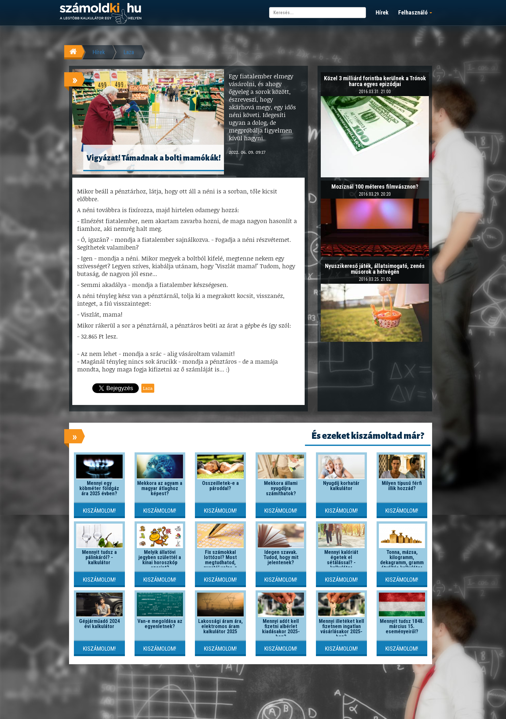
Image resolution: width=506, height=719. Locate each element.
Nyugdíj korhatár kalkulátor (341, 485)
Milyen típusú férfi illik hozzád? (402, 485)
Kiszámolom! (99, 510)
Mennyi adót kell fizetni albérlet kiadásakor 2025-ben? (281, 629)
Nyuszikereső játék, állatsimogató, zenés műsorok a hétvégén (375, 268)
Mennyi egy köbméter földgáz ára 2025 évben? (99, 488)
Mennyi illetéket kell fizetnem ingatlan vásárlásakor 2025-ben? (341, 629)
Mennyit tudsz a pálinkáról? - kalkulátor (99, 557)
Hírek (382, 12)
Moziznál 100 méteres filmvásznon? (374, 186)
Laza (129, 52)
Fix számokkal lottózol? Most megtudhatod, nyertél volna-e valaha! (220, 562)
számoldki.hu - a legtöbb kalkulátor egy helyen (100, 13)
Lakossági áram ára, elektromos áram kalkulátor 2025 (220, 626)
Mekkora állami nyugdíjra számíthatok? (281, 488)
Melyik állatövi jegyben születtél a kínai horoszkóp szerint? (159, 560)
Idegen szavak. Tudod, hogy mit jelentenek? (281, 557)
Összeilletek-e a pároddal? (220, 485)
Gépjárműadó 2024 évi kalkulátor (99, 623)
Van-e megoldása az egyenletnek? (159, 623)
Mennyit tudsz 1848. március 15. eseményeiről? (402, 626)
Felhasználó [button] (415, 12)
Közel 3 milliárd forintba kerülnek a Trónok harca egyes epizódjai (375, 81)
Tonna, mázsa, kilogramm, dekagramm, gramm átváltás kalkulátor (402, 560)
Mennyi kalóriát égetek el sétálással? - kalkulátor (341, 560)
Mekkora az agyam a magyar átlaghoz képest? (159, 488)
